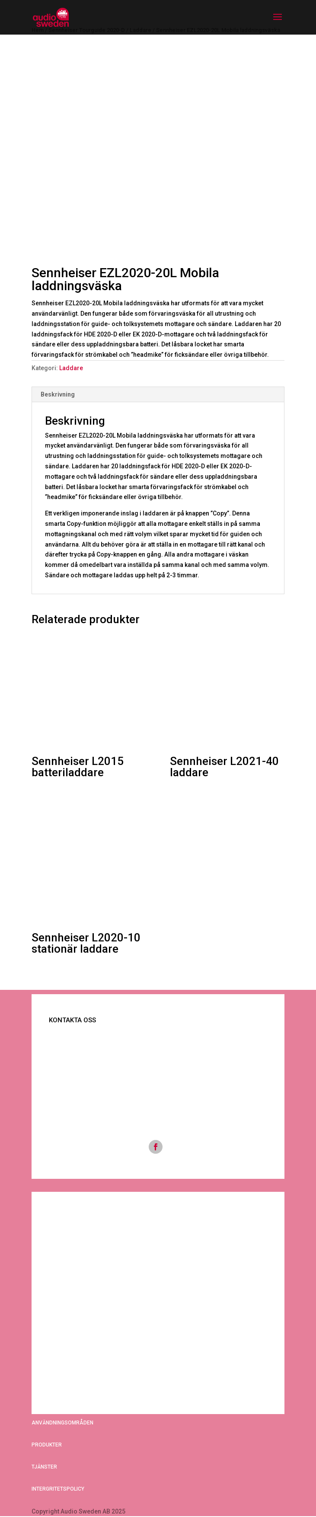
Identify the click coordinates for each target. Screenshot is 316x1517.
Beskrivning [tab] (58, 394)
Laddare (71, 368)
